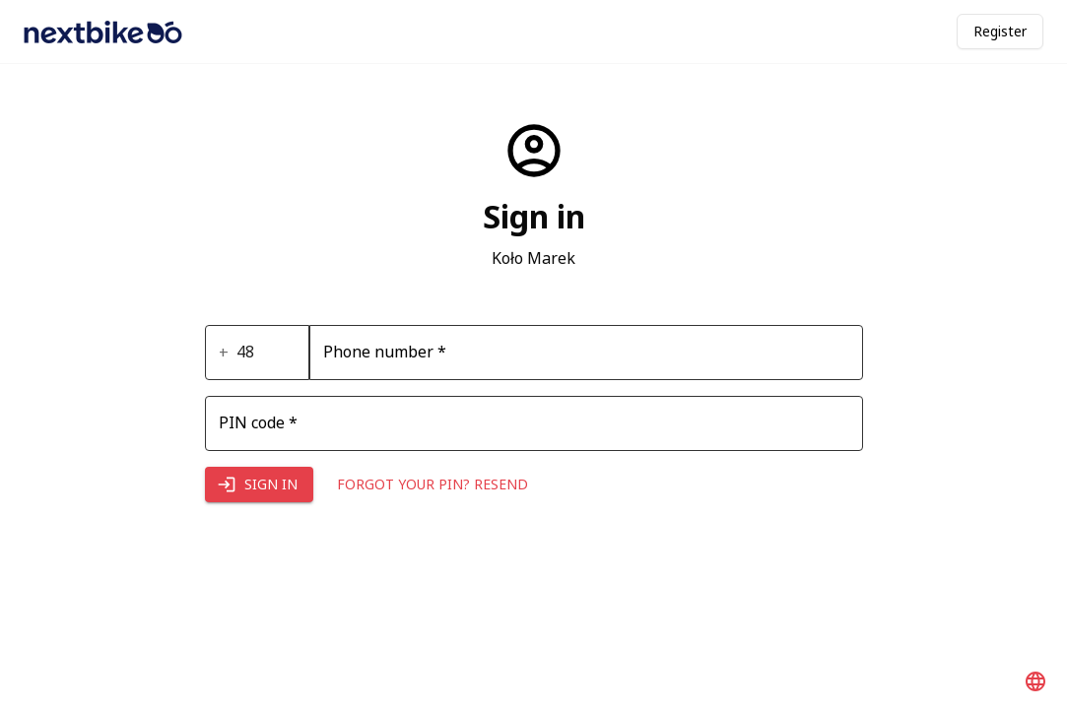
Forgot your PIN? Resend (432, 485)
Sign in (259, 485)
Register (1000, 31)
